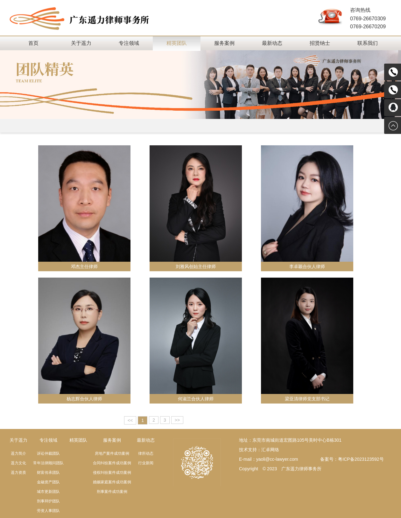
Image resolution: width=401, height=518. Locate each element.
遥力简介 (18, 453)
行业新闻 (145, 463)
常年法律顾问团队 (48, 463)
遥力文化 (18, 463)
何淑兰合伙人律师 (196, 398)
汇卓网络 (270, 449)
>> (177, 420)
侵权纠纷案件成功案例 (112, 472)
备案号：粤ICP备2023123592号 (351, 459)
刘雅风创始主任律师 (196, 266)
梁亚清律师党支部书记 (307, 398)
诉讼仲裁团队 (48, 453)
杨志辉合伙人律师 (84, 398)
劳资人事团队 (48, 510)
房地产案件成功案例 (112, 453)
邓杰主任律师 (84, 266)
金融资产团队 (48, 482)
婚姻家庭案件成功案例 (112, 482)
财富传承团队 (48, 472)
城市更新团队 (48, 491)
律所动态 (145, 453)
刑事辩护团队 (48, 501)
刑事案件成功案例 (112, 491)
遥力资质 (18, 472)
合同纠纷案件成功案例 (112, 463)
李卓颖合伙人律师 (307, 266)
